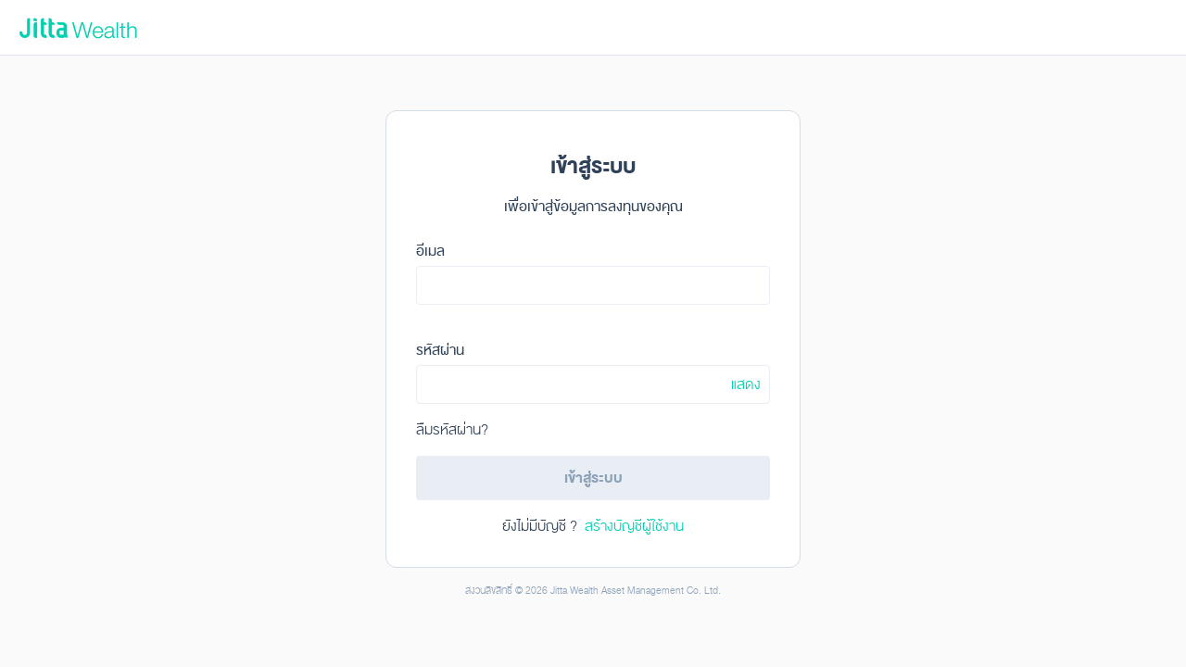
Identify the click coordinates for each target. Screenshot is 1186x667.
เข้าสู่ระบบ (593, 478)
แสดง (746, 384)
